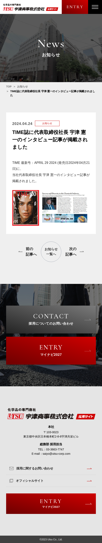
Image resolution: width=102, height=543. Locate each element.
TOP (9, 86)
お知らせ (22, 86)
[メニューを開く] (95, 7)
